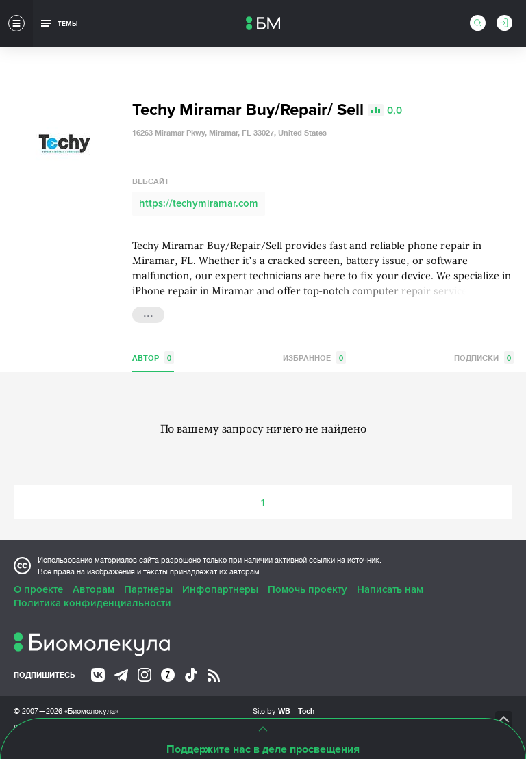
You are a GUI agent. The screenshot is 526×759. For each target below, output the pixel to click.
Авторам (93, 589)
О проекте (38, 589)
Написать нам (390, 589)
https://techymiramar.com (198, 203)
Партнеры (148, 589)
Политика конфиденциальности (92, 603)
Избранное (314, 357)
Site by (284, 710)
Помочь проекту (307, 589)
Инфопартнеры (220, 589)
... (148, 313)
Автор (153, 357)
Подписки (484, 357)
